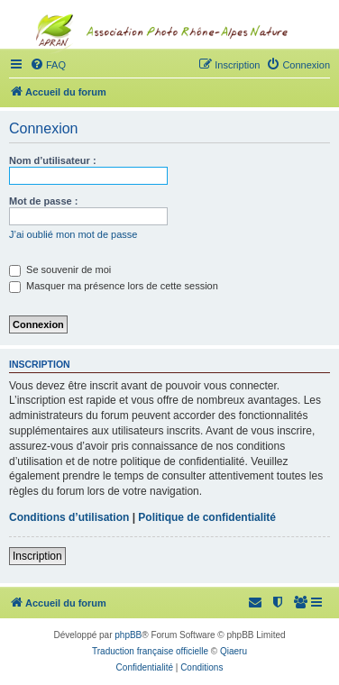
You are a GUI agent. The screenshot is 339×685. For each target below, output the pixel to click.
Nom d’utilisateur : (52, 160)
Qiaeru (233, 651)
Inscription (37, 556)
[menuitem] (301, 603)
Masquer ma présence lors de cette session (113, 285)
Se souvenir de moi (60, 269)
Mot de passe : (43, 201)
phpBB (128, 635)
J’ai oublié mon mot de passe (73, 234)
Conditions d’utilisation (69, 517)
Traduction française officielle (150, 651)
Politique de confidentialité (207, 517)
